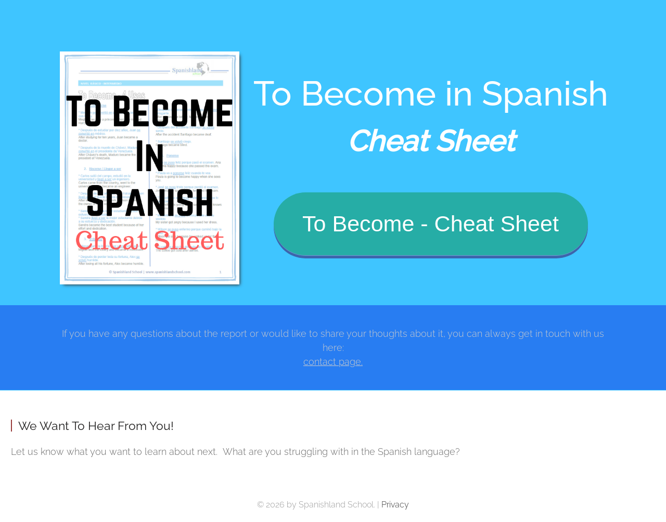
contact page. (333, 361)
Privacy (395, 505)
